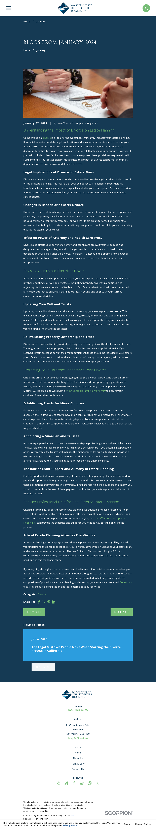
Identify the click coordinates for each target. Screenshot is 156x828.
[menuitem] (27, 818)
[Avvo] (66, 783)
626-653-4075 (78, 710)
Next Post (121, 612)
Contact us (126, 582)
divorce (46, 137)
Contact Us (78, 769)
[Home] (77, 8)
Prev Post (34, 612)
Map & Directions (78, 738)
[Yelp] (58, 783)
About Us (78, 758)
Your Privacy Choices (62, 815)
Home (78, 752)
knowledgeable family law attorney (86, 390)
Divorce (42, 594)
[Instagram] (89, 783)
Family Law (78, 763)
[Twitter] (97, 783)
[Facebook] (74, 783)
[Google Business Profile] (82, 783)
